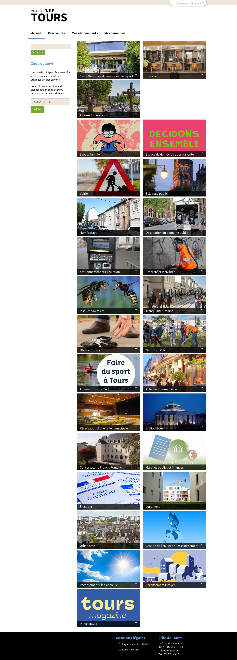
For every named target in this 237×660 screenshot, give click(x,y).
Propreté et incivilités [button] (160, 272)
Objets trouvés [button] (90, 350)
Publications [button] (88, 624)
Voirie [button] (84, 193)
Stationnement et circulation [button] (100, 272)
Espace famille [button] (90, 154)
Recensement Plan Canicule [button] (99, 585)
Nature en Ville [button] (156, 350)
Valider (37, 109)
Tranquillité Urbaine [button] (159, 311)
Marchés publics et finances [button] (164, 467)
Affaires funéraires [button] (92, 115)
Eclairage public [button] (157, 193)
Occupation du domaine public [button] (167, 233)
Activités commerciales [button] (161, 389)
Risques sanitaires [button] (92, 311)
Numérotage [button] (88, 233)
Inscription (195, 3)
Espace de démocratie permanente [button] (170, 154)
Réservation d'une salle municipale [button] (104, 428)
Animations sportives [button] (94, 389)
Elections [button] (86, 506)
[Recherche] (38, 52)
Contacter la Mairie (128, 649)
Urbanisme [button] (87, 546)
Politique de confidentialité (133, 644)
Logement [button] (153, 506)
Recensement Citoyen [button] (161, 585)
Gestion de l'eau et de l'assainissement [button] (172, 546)
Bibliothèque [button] (155, 428)
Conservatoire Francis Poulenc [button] (101, 467)
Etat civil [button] (152, 76)
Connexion (182, 3)
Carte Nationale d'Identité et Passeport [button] (106, 76)
